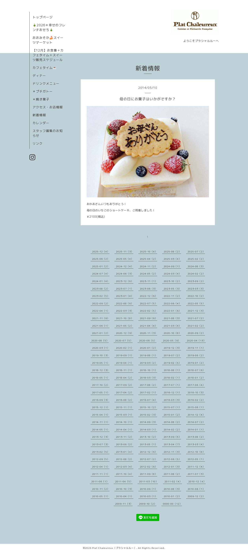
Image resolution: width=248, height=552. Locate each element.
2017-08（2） (148, 385)
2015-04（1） (100, 414)
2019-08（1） (148, 355)
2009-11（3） (124, 503)
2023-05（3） (172, 288)
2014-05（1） (100, 429)
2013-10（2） (148, 437)
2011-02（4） (173, 481)
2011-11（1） (100, 474)
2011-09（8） (148, 474)
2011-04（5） (124, 481)
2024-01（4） (100, 281)
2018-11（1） (124, 370)
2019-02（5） (172, 363)
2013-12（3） (100, 437)
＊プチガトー (43, 91)
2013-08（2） (196, 437)
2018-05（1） (100, 377)
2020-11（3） (148, 333)
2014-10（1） (124, 422)
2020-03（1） (100, 348)
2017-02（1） (148, 392)
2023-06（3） (148, 288)
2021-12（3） (196, 310)
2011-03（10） (148, 481)
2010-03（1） (148, 496)
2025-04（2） (148, 259)
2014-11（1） (100, 422)
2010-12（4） (197, 481)
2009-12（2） (196, 496)
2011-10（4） (124, 474)
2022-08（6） (124, 303)
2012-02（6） (148, 466)
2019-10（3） (100, 355)
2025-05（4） (124, 259)
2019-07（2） (172, 355)
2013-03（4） (196, 444)
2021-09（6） (148, 318)
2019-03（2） (148, 363)
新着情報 (39, 115)
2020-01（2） (148, 348)
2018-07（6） (196, 370)
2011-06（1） (100, 481)
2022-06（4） (172, 303)
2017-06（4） (196, 385)
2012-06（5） (172, 459)
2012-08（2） (124, 459)
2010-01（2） (172, 496)
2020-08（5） (100, 340)
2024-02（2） (196, 273)
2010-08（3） (172, 489)
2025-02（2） (196, 259)
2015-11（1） (124, 407)
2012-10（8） (196, 452)
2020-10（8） (172, 333)
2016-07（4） (148, 400)
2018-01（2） (196, 377)
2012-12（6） (148, 452)
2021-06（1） (100, 325)
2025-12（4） (100, 251)
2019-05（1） (100, 363)
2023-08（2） (100, 288)
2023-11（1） (148, 281)
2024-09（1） (172, 266)
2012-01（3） (172, 466)
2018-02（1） (172, 377)
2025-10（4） (148, 251)
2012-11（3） (172, 452)
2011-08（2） (172, 474)
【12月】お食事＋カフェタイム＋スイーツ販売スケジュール (48, 55)
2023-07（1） (124, 288)
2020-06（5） (147, 340)
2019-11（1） (196, 348)
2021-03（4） (172, 325)
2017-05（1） (100, 392)
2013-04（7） (172, 444)
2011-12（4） (196, 466)
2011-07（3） (196, 474)
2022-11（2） (172, 296)
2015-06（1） (196, 407)
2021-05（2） (124, 325)
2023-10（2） (172, 281)
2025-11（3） (124, 251)
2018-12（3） (100, 370)
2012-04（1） (100, 466)
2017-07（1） (172, 385)
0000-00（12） (172, 503)
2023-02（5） (100, 296)
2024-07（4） (100, 273)
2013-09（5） (172, 437)
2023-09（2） (196, 281)
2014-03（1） (148, 429)
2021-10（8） (124, 318)
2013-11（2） (124, 437)
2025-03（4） (172, 259)
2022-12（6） (148, 296)
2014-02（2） (172, 429)
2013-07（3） (100, 444)
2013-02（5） (100, 452)
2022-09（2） (100, 303)
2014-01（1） (196, 429)
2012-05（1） (196, 459)
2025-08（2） (172, 251)
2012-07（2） (148, 459)
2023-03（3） (196, 288)
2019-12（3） (172, 348)
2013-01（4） (124, 452)
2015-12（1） (100, 407)
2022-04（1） (100, 310)
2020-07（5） (124, 340)
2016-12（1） (172, 392)
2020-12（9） (124, 333)
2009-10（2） (147, 503)
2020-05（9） (171, 340)
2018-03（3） (148, 377)
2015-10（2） (148, 407)
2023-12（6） (124, 281)
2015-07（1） (172, 407)
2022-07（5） (148, 303)
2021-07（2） (196, 318)
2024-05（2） (148, 273)
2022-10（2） (196, 296)
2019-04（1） (124, 363)
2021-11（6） (100, 318)
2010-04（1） (124, 496)
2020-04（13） (196, 340)
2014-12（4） (196, 414)
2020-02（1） (124, 348)
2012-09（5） (100, 459)
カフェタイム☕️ (45, 68)
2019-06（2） (196, 355)
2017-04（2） (124, 392)
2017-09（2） (124, 385)
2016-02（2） (196, 400)
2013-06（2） (124, 444)
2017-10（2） (100, 385)
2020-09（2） (196, 333)
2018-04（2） (124, 377)
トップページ (43, 17)
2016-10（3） (196, 392)
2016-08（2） (124, 400)
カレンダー (41, 123)
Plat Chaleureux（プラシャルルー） (114, 548)
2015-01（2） (172, 414)
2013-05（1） (148, 444)
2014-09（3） (148, 422)
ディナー (39, 75)
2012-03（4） (124, 466)
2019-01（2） (196, 363)
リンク (38, 143)
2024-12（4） (124, 266)
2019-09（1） (124, 355)
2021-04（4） (148, 325)
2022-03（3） (124, 310)
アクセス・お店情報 (48, 107)
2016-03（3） (172, 400)
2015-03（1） (124, 414)
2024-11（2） (148, 266)
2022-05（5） (196, 303)
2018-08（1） (172, 370)
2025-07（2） (196, 251)
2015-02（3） (148, 414)
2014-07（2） (196, 422)
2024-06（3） (124, 273)
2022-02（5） (148, 310)
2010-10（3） (124, 489)
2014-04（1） (124, 429)
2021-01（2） (100, 333)
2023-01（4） (124, 296)
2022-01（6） (172, 310)
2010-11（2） (100, 489)
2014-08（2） (172, 422)
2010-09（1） (148, 489)
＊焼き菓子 (41, 99)
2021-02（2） (196, 325)
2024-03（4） (172, 273)
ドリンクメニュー (46, 83)
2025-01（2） (100, 266)
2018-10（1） (148, 370)
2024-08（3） (196, 266)
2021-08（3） (172, 318)
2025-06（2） (100, 259)
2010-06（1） (196, 489)
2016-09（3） (100, 400)
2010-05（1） (100, 496)
